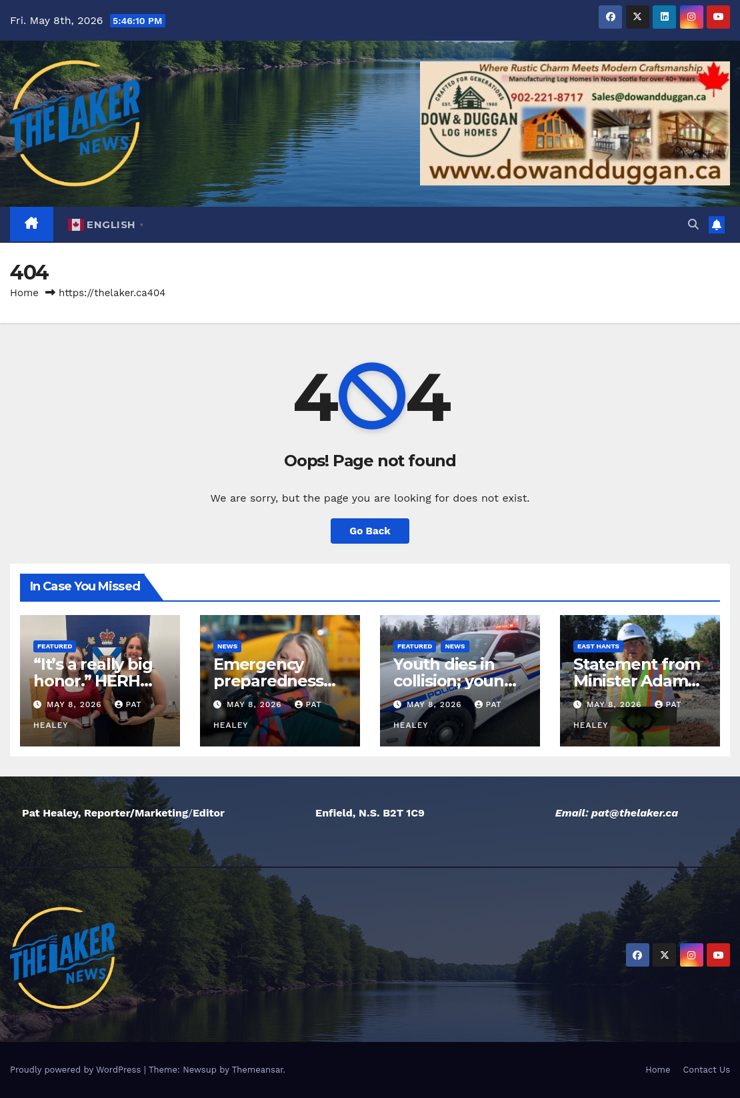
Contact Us (706, 1070)
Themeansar (257, 1070)
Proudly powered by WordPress (77, 1070)
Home (24, 293)
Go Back (370, 531)
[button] (693, 224)
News (227, 646)
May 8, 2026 (76, 704)
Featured (54, 646)
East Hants (598, 646)
